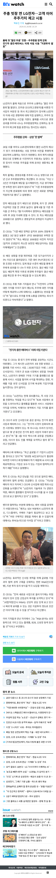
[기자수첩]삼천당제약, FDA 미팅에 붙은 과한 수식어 (28, 741)
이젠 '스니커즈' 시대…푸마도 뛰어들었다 (24, 727)
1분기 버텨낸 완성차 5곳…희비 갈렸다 (23, 796)
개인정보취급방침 (30, 867)
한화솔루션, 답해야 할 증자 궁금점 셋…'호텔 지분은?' (29, 786)
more (50, 810)
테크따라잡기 (9, 846)
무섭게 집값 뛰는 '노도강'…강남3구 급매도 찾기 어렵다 (30, 717)
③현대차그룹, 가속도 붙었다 (30, 840)
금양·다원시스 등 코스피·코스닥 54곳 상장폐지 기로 (28, 697)
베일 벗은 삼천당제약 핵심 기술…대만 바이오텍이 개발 (30, 732)
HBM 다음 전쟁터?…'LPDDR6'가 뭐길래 (35, 853)
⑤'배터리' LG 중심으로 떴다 (30, 834)
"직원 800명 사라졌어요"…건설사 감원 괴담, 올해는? (29, 707)
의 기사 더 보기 (14, 636)
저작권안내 (42, 867)
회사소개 (12, 867)
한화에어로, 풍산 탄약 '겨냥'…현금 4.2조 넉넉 (26, 702)
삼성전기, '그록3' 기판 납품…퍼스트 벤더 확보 (26, 781)
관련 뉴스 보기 (9, 642)
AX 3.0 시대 (8, 815)
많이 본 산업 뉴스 (10, 751)
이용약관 (19, 867)
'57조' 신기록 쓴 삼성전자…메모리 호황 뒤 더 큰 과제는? (30, 776)
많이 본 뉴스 (9, 691)
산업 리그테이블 (10, 831)
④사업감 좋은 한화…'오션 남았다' (32, 837)
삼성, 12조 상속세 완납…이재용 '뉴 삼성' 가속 (26, 737)
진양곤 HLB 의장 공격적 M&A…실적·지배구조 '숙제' (29, 722)
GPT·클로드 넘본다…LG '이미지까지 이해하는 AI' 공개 (30, 766)
